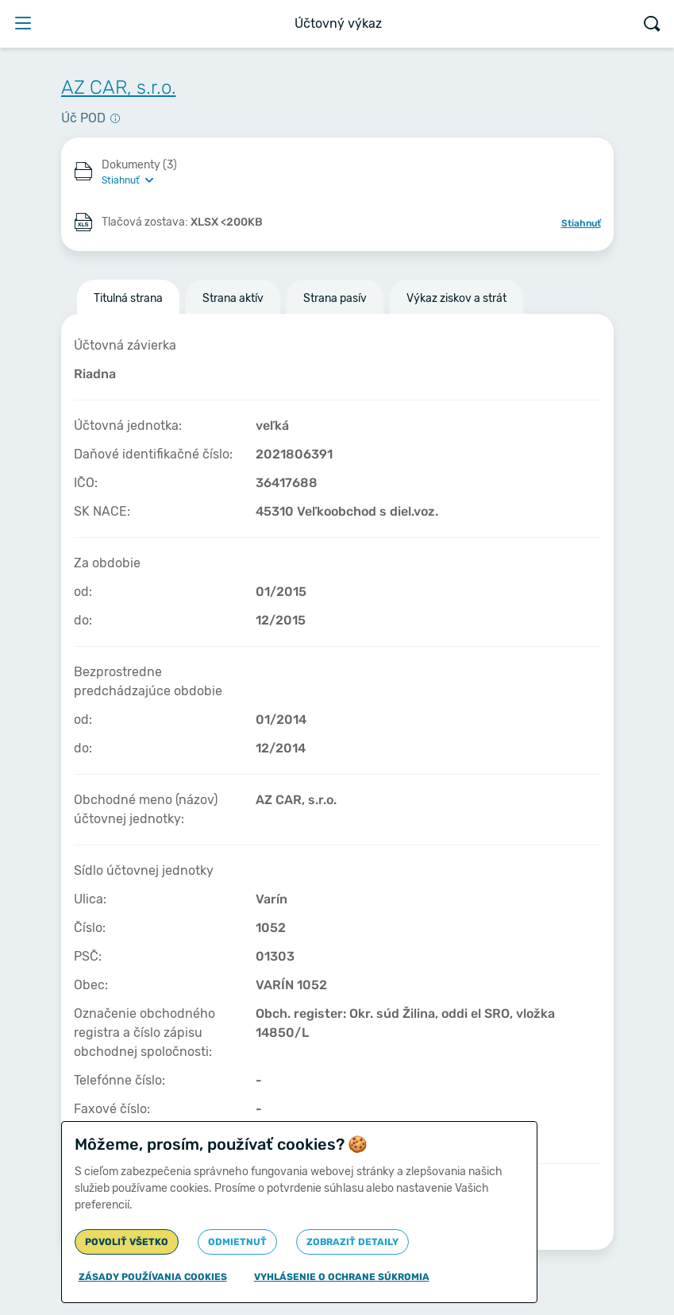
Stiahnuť (581, 223)
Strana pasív (335, 298)
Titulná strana (128, 298)
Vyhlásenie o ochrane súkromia (341, 1276)
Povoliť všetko (126, 1241)
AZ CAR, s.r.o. (118, 87)
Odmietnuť (237, 1241)
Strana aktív (233, 298)
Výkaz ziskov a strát (456, 298)
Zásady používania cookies (153, 1276)
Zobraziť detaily (352, 1241)
